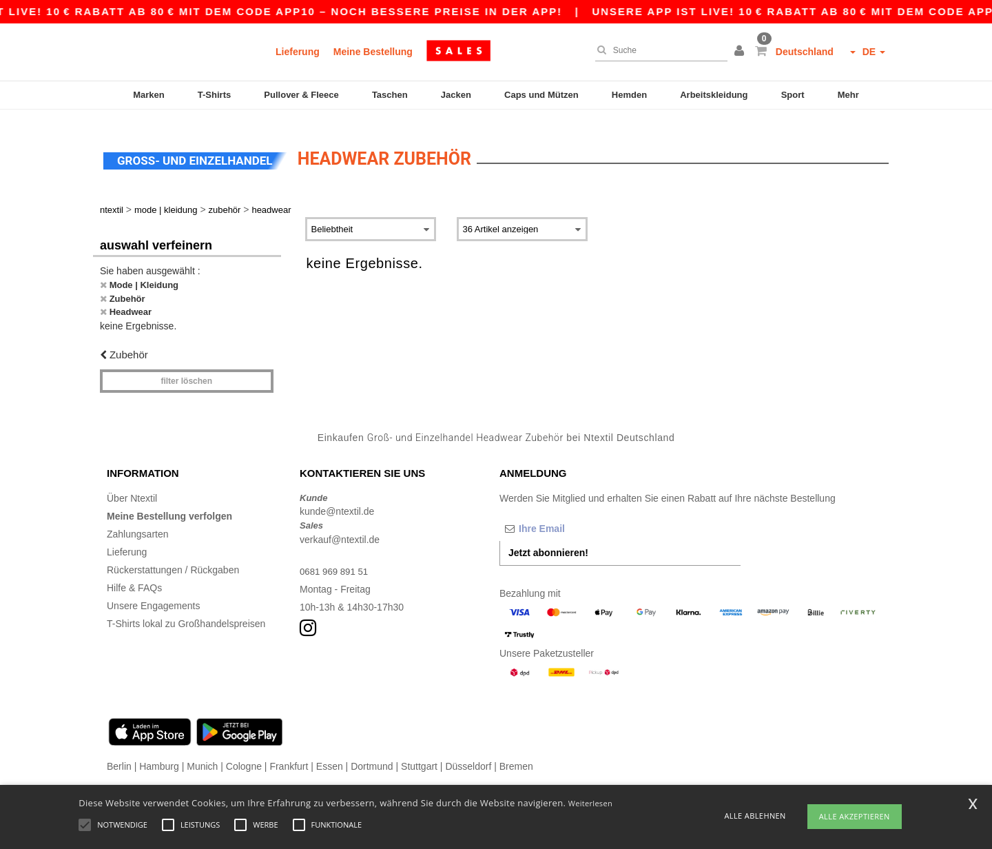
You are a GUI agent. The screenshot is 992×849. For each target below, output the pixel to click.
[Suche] (658, 50)
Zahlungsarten (138, 521)
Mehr (848, 95)
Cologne (244, 753)
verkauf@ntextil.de (340, 527)
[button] (741, 51)
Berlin (119, 753)
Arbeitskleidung (713, 95)
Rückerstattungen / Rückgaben (173, 557)
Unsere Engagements (153, 593)
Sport (793, 95)
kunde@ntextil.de (337, 499)
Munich (202, 753)
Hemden (629, 95)
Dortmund (372, 753)
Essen (329, 753)
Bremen (516, 753)
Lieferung (298, 51)
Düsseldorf (468, 753)
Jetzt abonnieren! (548, 540)
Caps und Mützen (541, 95)
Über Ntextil (132, 485)
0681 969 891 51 (336, 558)
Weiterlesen (590, 803)
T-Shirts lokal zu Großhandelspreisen (186, 611)
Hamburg (159, 753)
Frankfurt (288, 753)
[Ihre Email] (571, 516)
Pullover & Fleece (301, 95)
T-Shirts (214, 95)
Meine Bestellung (373, 51)
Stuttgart (419, 753)
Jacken (456, 95)
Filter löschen (186, 369)
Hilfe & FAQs (134, 575)
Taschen (390, 95)
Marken (149, 95)
